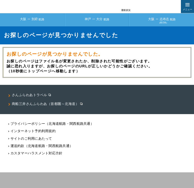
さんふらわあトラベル (29, 95)
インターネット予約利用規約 (33, 131)
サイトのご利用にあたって (31, 138)
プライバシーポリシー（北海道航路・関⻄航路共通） (52, 124)
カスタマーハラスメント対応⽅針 (36, 153)
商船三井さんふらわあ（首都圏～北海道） (45, 104)
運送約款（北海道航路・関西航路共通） (41, 146)
